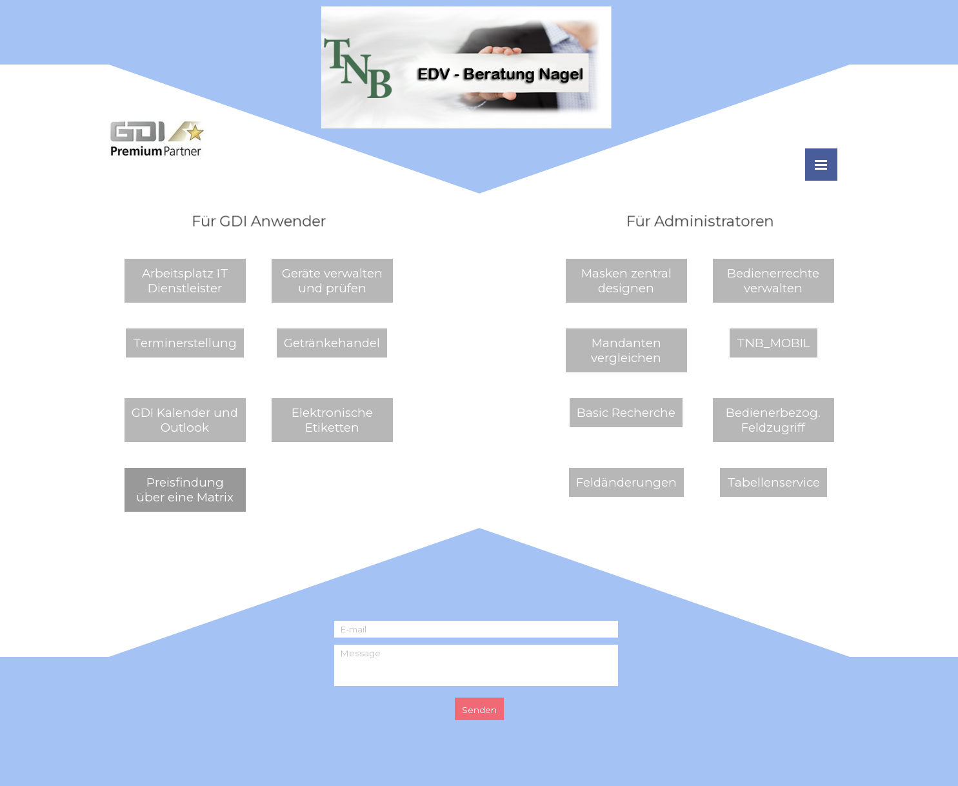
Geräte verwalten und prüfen (332, 281)
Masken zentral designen (626, 281)
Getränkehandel (332, 343)
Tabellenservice (773, 482)
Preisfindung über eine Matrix (185, 490)
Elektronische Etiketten (332, 420)
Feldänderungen (626, 482)
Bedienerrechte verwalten (773, 281)
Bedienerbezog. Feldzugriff (773, 420)
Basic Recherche (626, 412)
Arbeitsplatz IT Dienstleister (185, 281)
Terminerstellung (185, 343)
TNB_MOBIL (773, 343)
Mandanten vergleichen (626, 350)
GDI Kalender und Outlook (185, 420)
